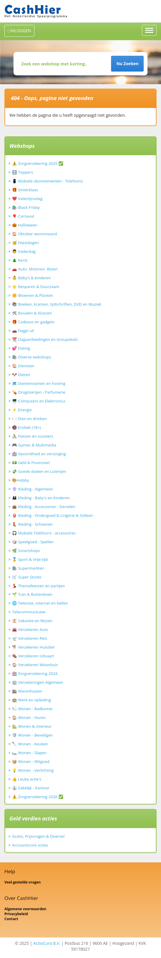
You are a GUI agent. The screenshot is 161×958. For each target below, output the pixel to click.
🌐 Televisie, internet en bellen (40, 603)
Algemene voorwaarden (25, 908)
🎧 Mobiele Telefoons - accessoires (44, 533)
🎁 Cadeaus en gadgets (33, 321)
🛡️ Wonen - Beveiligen (32, 735)
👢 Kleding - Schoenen (32, 524)
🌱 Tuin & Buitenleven (32, 594)
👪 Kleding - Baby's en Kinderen (41, 497)
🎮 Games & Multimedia (34, 445)
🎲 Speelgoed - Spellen (32, 541)
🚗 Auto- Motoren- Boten (35, 269)
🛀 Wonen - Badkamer (32, 708)
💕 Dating (21, 348)
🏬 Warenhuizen (27, 691)
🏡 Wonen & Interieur (32, 726)
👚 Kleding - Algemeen (32, 489)
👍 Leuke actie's (26, 779)
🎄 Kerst (20, 260)
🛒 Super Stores (26, 577)
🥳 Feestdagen (25, 242)
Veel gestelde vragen (22, 882)
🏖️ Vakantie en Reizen (32, 620)
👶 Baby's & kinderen (31, 277)
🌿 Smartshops (26, 550)
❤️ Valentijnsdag (27, 198)
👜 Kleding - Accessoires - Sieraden (43, 506)
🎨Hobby (20, 480)
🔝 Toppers (22, 172)
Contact (11, 918)
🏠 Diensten (23, 365)
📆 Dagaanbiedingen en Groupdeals (45, 339)
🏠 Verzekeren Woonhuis (35, 664)
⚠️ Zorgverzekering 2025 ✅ (37, 163)
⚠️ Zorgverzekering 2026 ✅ (37, 796)
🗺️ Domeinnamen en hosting (38, 383)
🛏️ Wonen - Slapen (29, 752)
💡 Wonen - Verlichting (32, 770)
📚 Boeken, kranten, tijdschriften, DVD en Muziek (56, 304)
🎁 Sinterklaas (25, 189)
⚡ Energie (22, 409)
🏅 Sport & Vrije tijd (30, 559)
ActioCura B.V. (46, 943)
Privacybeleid (16, 913)
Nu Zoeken (127, 63)
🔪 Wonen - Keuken (30, 744)
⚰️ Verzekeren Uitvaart (33, 656)
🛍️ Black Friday (26, 207)
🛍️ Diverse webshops (31, 357)
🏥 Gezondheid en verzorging (39, 453)
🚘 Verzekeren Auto (30, 629)
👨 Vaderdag (24, 251)
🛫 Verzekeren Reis (29, 638)
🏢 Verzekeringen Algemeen (37, 682)
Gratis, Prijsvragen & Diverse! (38, 836)
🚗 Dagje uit (23, 330)
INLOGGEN (19, 30)
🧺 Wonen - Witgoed (30, 761)
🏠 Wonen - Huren (29, 717)
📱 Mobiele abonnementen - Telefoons (47, 181)
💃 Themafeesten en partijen (38, 585)
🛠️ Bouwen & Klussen (32, 313)
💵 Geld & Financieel (31, 462)
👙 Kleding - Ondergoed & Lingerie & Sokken (52, 515)
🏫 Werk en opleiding (31, 700)
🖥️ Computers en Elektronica (38, 401)
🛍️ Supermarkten (28, 568)
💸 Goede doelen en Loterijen (39, 471)
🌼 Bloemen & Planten (32, 295)
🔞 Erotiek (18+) (26, 427)
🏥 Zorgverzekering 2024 (34, 673)
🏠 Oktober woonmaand (34, 233)
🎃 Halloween (24, 225)
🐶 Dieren (21, 374)
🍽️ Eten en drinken (29, 418)
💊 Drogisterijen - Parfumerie (38, 392)
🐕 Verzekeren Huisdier (33, 647)
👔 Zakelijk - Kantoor (31, 788)
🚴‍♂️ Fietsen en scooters (32, 436)
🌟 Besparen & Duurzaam (35, 286)
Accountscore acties (30, 845)
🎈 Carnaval (23, 216)
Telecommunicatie (29, 612)
